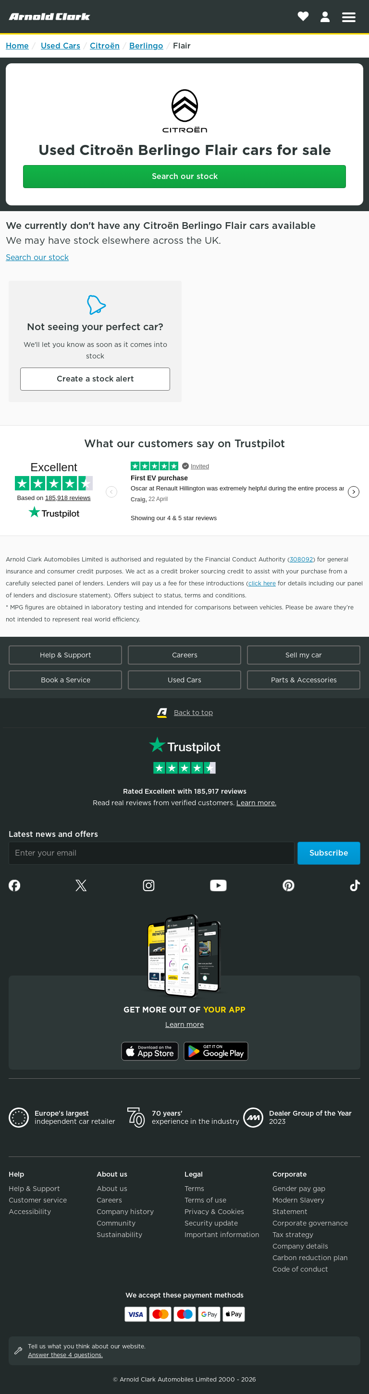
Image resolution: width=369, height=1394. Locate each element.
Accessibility (30, 1211)
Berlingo (146, 45)
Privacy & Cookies (214, 1211)
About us (112, 1188)
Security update (211, 1223)
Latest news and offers (53, 834)
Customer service (38, 1200)
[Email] (152, 853)
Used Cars (60, 45)
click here (262, 583)
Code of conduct (300, 1269)
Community (116, 1223)
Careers (184, 655)
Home (17, 45)
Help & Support (65, 655)
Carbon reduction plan (310, 1258)
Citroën (105, 45)
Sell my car (303, 655)
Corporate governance (310, 1223)
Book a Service (65, 680)
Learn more (184, 1024)
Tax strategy (292, 1235)
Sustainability (119, 1235)
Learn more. (256, 803)
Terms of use (205, 1200)
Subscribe (328, 853)
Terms (194, 1188)
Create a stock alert (95, 378)
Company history (125, 1211)
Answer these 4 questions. (65, 1354)
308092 (301, 559)
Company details (300, 1246)
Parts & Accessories (304, 680)
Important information (221, 1235)
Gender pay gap (298, 1188)
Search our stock (185, 176)
